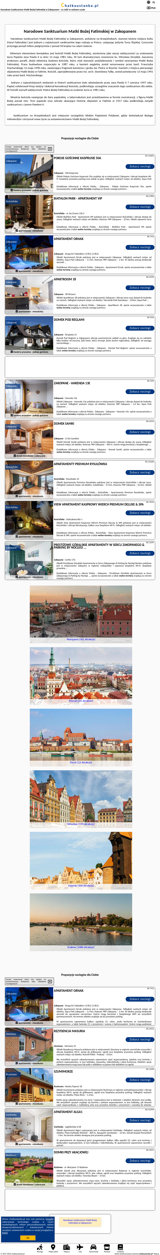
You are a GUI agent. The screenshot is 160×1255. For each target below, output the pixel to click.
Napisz (156, 1253)
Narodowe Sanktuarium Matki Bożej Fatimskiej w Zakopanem (80, 1221)
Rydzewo (11, 1155)
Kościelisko (12, 201)
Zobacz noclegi (140, 166)
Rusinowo (11, 1074)
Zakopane (11, 161)
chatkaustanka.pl (80, 5)
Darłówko (11, 1114)
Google (49, 1219)
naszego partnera (118, 189)
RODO (5, 1233)
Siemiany (11, 1034)
